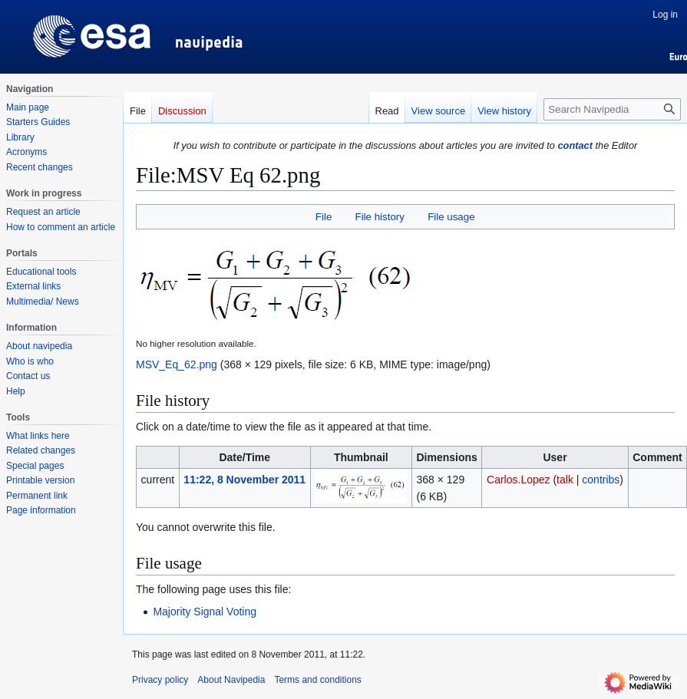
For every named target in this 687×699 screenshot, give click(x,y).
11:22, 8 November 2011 (244, 479)
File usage (451, 217)
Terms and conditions (317, 679)
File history (380, 217)
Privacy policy (160, 679)
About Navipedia (231, 679)
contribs (600, 479)
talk (565, 479)
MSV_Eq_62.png (176, 364)
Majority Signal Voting (204, 611)
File (323, 217)
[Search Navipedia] (612, 109)
